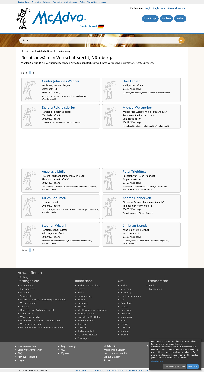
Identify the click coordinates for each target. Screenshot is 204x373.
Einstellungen (157, 361)
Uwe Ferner (131, 81)
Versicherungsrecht (31, 324)
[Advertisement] (99, 149)
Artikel (180, 18)
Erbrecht (25, 292)
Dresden (125, 313)
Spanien (103, 2)
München (125, 289)
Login (148, 8)
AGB (63, 349)
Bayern (81, 289)
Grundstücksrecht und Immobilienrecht (42, 327)
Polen (82, 2)
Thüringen (83, 338)
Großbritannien (70, 2)
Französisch (155, 289)
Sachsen (82, 327)
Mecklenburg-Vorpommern (92, 310)
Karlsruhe (125, 327)
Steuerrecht (26, 313)
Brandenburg (85, 296)
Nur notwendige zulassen (174, 366)
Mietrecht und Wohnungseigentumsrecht (43, 299)
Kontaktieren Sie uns (137, 370)
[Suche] (181, 40)
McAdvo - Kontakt (27, 356)
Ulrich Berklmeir (54, 198)
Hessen (82, 306)
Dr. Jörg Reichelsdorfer (58, 107)
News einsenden (177, 8)
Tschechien (92, 2)
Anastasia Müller (54, 171)
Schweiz (46, 2)
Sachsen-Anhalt (86, 331)
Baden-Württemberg (89, 285)
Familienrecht (27, 289)
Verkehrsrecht (28, 303)
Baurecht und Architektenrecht (37, 310)
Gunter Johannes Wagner (60, 81)
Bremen (82, 299)
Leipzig (124, 324)
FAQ (20, 353)
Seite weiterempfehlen (30, 349)
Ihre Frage (150, 18)
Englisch (153, 285)
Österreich (36, 2)
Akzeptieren (193, 366)
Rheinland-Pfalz (86, 320)
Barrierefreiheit (115, 370)
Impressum (81, 370)
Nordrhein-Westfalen (89, 317)
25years (65, 353)
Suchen (166, 18)
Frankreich (57, 2)
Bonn (123, 320)
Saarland (82, 324)
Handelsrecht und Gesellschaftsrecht (40, 320)
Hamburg (83, 303)
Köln (122, 299)
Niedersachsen (86, 313)
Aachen (124, 331)
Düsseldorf (126, 303)
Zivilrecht (25, 306)
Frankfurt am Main (130, 296)
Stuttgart (125, 306)
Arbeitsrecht (27, 285)
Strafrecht (25, 296)
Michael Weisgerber (137, 107)
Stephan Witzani (54, 225)
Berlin (81, 292)
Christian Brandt (135, 225)
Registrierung (68, 346)
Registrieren (159, 8)
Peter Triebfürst (134, 171)
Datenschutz (97, 370)
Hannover (125, 310)
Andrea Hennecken (137, 198)
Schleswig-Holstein (88, 334)
